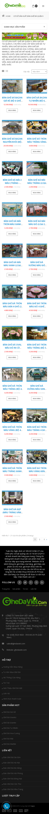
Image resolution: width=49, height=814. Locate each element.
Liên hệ (33, 589)
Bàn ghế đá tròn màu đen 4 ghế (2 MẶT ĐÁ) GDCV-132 (12, 306)
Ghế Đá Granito (9, 717)
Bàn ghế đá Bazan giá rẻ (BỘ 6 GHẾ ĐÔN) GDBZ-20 (12, 100)
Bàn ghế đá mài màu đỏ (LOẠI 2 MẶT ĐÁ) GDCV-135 (37, 224)
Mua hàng (12, 110)
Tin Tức (6, 683)
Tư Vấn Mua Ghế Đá (11, 672)
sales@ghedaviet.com (16, 643)
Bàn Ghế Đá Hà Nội (11, 762)
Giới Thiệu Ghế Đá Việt (12, 688)
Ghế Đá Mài (8, 738)
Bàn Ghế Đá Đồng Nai (12, 778)
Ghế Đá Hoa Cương (11, 733)
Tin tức (25, 589)
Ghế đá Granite (9, 722)
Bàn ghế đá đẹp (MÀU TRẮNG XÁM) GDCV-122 (12, 512)
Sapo (33, 806)
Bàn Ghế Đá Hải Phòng (13, 773)
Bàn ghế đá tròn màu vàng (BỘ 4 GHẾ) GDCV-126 (12, 430)
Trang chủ (6, 589)
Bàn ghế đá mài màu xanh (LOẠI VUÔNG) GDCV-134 (12, 265)
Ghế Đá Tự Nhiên (10, 728)
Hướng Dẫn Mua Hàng (12, 667)
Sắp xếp (26, 71)
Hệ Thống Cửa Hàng (11, 677)
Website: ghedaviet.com (17, 650)
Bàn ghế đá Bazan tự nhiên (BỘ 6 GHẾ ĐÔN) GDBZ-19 (37, 100)
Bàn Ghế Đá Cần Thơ (12, 784)
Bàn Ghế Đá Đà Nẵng (12, 768)
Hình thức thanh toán (12, 699)
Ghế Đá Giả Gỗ (9, 712)
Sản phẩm (16, 589)
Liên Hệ (6, 693)
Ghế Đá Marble (9, 744)
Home (6, 16)
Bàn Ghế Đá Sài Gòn (12, 757)
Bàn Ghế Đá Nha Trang (13, 789)
